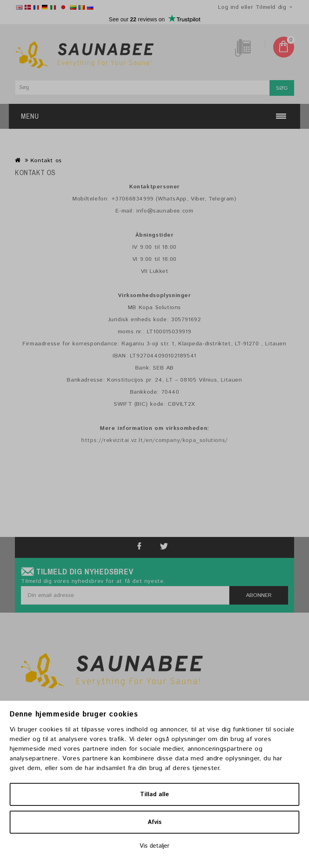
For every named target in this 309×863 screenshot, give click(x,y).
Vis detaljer (154, 846)
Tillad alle (154, 794)
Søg (282, 88)
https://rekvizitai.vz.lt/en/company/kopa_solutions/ (154, 440)
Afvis (155, 822)
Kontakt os (46, 161)
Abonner (259, 595)
